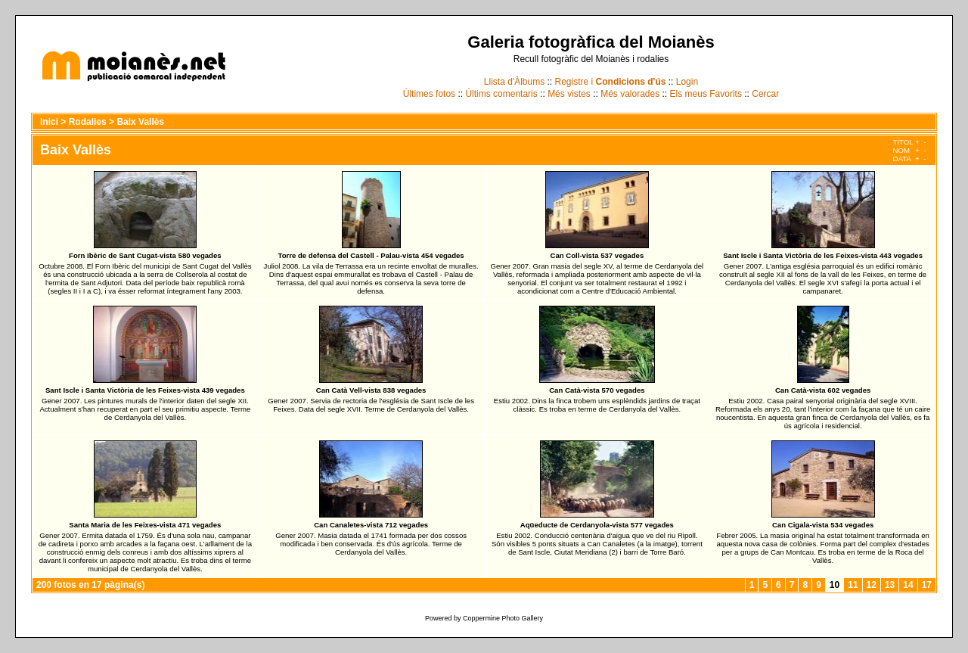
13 (890, 585)
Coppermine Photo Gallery (503, 618)
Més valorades (629, 94)
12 (871, 585)
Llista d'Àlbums (514, 81)
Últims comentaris (501, 94)
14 (908, 585)
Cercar (765, 94)
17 (927, 585)
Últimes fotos (429, 94)
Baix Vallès (140, 122)
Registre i (610, 81)
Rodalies (88, 122)
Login (687, 81)
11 (853, 585)
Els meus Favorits (706, 94)
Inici (49, 122)
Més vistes (569, 94)
